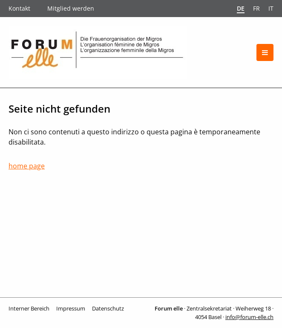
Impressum (70, 308)
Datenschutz (108, 308)
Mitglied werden (70, 8)
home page (27, 166)
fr (256, 8)
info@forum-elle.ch (249, 317)
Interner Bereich (29, 308)
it (270, 8)
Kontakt (19, 8)
